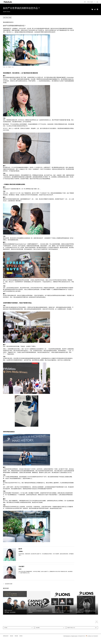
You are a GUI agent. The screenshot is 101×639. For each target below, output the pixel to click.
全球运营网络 (38, 628)
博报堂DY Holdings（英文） (73, 628)
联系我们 (21, 636)
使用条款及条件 (5, 636)
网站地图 (16, 636)
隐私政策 (11, 636)
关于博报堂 (6, 628)
